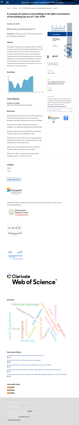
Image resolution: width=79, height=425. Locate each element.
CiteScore (19, 252)
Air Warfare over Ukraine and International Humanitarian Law (25, 355)
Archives (15, 8)
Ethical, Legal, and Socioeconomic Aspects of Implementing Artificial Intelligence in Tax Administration (37, 374)
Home (8, 8)
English (9, 168)
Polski (9, 171)
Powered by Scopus (17, 259)
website (30, 411)
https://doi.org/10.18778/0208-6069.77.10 (22, 29)
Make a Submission (13, 179)
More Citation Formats (55, 110)
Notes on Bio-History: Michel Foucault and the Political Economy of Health (29, 365)
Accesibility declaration (14, 420)
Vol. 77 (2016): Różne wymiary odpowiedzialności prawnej (35, 8)
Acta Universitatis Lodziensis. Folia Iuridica (42, 2)
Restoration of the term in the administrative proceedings (24, 360)
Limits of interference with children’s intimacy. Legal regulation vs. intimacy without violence (34, 369)
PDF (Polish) (53, 64)
